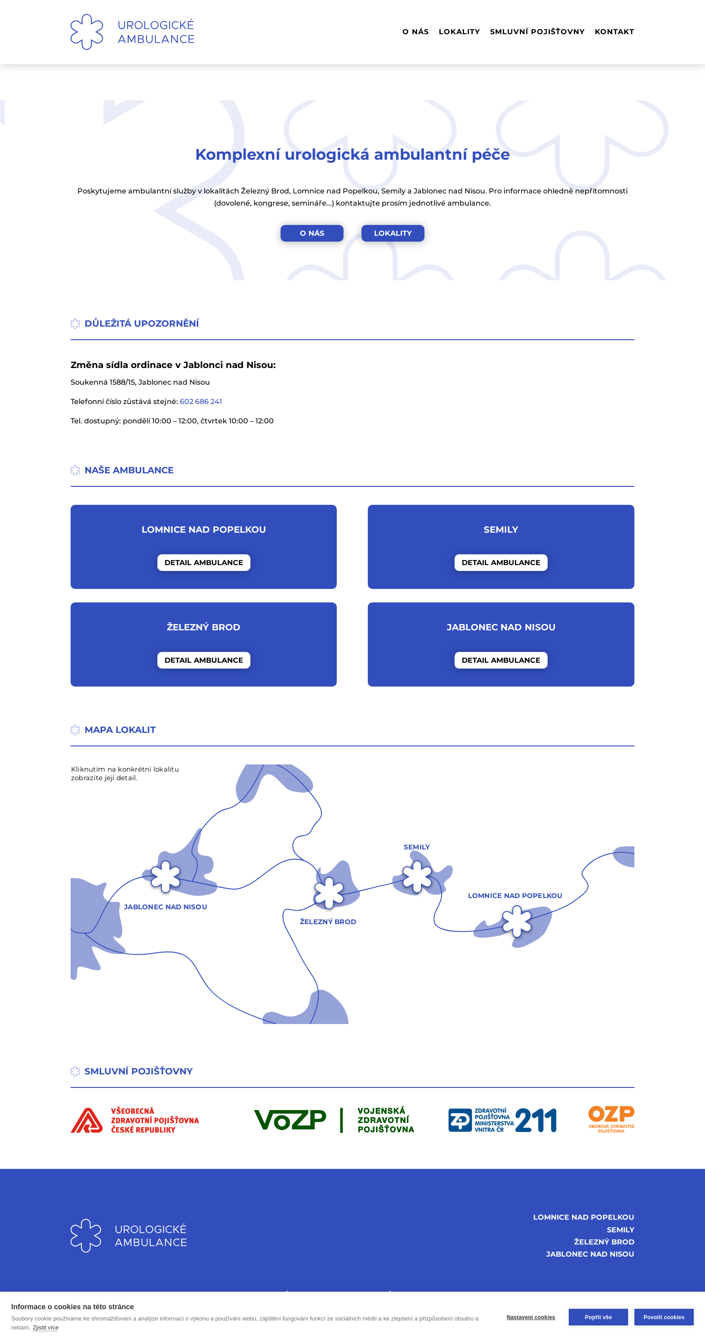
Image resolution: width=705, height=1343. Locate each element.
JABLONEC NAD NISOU (590, 1254)
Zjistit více (46, 1327)
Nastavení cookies (531, 1317)
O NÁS (415, 31)
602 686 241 (201, 401)
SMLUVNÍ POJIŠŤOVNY (537, 31)
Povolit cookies (663, 1317)
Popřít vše (598, 1317)
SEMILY (620, 1230)
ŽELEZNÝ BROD (604, 1242)
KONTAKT (614, 31)
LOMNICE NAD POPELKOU (583, 1217)
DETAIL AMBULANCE (204, 562)
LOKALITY (459, 31)
